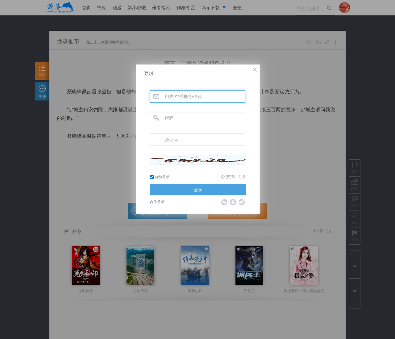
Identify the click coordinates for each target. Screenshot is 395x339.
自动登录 (159, 177)
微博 (242, 202)
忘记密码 (228, 177)
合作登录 (157, 202)
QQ (233, 202)
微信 (224, 202)
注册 (242, 177)
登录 (149, 73)
